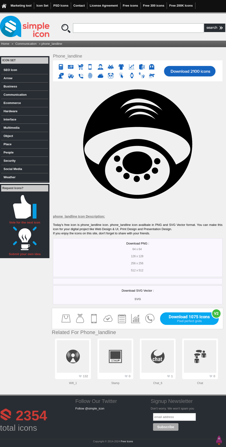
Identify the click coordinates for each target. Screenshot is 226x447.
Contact (79, 5)
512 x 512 (137, 270)
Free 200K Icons (181, 5)
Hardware (10, 111)
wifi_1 (73, 383)
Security (10, 160)
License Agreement (104, 5)
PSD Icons (60, 5)
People (9, 152)
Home (5, 44)
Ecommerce (12, 103)
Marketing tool (21, 5)
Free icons (130, 5)
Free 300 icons (153, 5)
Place (8, 144)
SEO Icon (10, 70)
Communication (25, 44)
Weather (10, 177)
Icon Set (42, 5)
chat (200, 383)
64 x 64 (137, 249)
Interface (10, 119)
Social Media (13, 169)
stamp (115, 383)
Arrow (8, 78)
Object (8, 136)
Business (10, 86)
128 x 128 (137, 256)
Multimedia (12, 127)
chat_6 (157, 383)
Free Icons (127, 441)
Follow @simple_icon (89, 408)
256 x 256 (137, 263)
